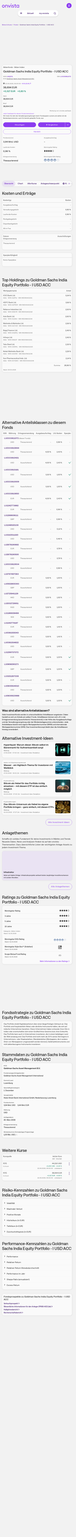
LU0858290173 (11, 664)
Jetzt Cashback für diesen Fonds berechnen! (18, 114)
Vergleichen (52, 125)
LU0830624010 (11, 686)
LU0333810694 (11, 448)
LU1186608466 (11, 613)
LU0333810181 (11, 469)
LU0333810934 (11, 564)
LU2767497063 (11, 574)
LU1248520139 (11, 525)
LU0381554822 (11, 642)
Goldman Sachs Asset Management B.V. (20, 79)
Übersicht (8, 183)
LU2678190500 (11, 554)
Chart (20, 183)
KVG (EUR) (26, 84)
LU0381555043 (11, 632)
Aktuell (30, 13)
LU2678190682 (11, 544)
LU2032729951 (11, 603)
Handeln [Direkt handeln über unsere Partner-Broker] (37, 131)
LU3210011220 (11, 535)
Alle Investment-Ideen (58, 822)
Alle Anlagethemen (60, 886)
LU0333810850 (11, 493)
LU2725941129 (11, 593)
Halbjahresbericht (12, 1309)
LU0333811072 (11, 438)
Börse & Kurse (7, 25)
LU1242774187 (11, 623)
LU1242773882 (11, 505)
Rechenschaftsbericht (14, 1313)
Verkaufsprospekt (12, 1303)
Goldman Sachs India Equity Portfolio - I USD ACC (37, 25)
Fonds (16, 25)
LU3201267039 (11, 676)
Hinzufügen (20, 125)
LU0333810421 (11, 457)
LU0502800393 (11, 583)
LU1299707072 (11, 652)
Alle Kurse (32, 183)
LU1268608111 (11, 515)
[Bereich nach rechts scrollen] (69, 183)
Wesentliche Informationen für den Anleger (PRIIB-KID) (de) (28, 1306)
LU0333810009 (11, 481)
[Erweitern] (68, 124)
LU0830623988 (11, 695)
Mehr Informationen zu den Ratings (55, 961)
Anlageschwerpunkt (50, 183)
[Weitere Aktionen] (69, 1164)
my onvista (44, 13)
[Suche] (54, 13)
